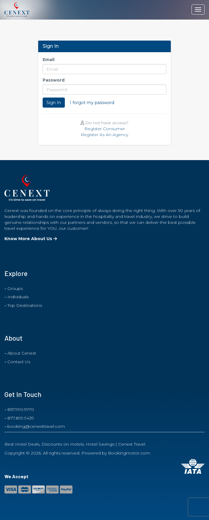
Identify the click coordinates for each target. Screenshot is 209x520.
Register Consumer (104, 128)
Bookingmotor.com (129, 453)
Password (54, 80)
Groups (15, 288)
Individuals (18, 296)
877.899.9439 (20, 418)
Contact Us (18, 361)
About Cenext (21, 353)
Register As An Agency (104, 134)
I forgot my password (92, 102)
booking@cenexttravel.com (36, 426)
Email (48, 59)
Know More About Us (30, 238)
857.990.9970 (20, 409)
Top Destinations (24, 305)
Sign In (53, 102)
